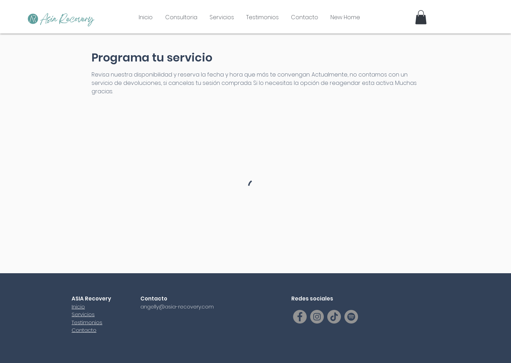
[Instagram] (317, 317)
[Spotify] (351, 317)
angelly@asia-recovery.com (177, 306)
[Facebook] (300, 317)
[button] (421, 17)
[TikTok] (334, 317)
